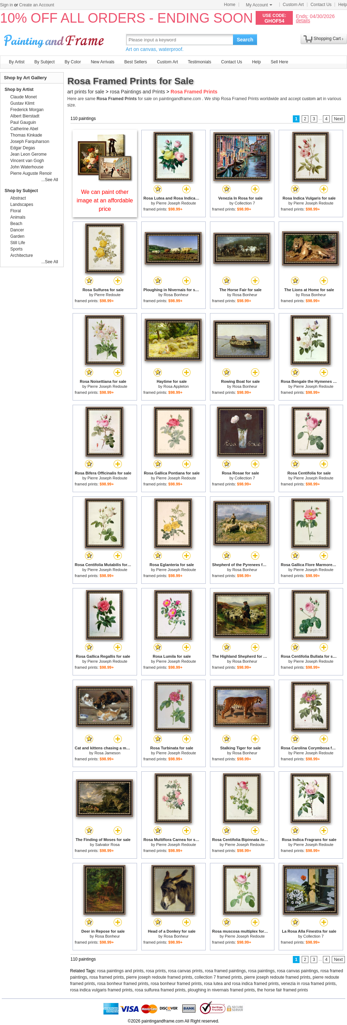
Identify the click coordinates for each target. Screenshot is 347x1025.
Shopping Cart (327, 38)
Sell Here (279, 61)
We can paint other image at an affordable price (105, 200)
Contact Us (321, 4)
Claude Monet (23, 96)
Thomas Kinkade (26, 135)
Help (342, 4)
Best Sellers (135, 61)
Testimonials (199, 61)
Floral (15, 210)
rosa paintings (261, 970)
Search (245, 39)
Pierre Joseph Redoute (176, 203)
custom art (312, 98)
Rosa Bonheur (176, 295)
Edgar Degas (22, 147)
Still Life (17, 242)
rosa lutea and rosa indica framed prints (241, 983)
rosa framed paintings (225, 970)
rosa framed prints (107, 977)
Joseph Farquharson (29, 141)
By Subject (44, 61)
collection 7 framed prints (218, 977)
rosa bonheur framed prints (122, 983)
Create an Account (36, 4)
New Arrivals (102, 61)
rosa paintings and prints (120, 970)
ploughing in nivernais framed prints (221, 989)
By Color (72, 61)
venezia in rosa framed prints (308, 983)
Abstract (18, 198)
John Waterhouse (27, 167)
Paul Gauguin (23, 122)
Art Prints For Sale (55, 39)
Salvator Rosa (107, 844)
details (303, 20)
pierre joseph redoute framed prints (159, 977)
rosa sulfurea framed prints (160, 989)
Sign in (6, 4)
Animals (17, 217)
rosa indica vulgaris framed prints (101, 989)
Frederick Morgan (27, 109)
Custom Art (293, 4)
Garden (17, 236)
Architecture (21, 255)
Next (338, 118)
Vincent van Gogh (27, 160)
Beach (16, 223)
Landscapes (21, 204)
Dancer (17, 230)
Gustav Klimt (22, 103)
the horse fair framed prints (282, 989)
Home (229, 4)
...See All (49, 179)
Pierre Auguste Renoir (31, 173)
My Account (259, 4)
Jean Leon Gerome (28, 154)
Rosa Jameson (107, 753)
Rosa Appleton (176, 386)
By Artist (16, 61)
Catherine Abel (24, 128)
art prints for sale (85, 91)
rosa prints (156, 970)
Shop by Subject (21, 190)
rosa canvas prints (185, 970)
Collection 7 (245, 203)
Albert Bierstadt (24, 116)
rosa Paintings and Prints (137, 91)
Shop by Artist (19, 89)
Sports (16, 249)
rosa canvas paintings (297, 970)
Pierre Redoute (107, 295)
